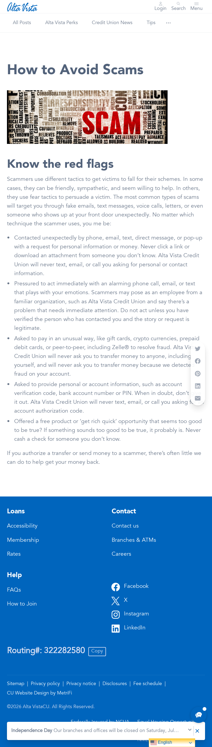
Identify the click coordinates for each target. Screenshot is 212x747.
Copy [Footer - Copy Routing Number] (97, 651)
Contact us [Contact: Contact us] (125, 526)
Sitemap (16, 684)
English (161, 742)
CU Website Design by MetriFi (39, 693)
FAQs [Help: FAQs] (14, 590)
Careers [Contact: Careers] (121, 554)
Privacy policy (46, 684)
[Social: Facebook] (130, 587)
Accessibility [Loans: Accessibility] (22, 526)
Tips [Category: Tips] (151, 23)
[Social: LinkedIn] (129, 628)
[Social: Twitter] (119, 601)
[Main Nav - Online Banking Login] (160, 6)
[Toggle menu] (196, 6)
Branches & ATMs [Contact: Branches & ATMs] (134, 540)
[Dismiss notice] (197, 731)
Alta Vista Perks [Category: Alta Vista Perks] (61, 23)
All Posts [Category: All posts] (22, 23)
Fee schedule (148, 684)
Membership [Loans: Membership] (23, 540)
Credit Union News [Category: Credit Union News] (112, 23)
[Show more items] (168, 23)
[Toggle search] (178, 6)
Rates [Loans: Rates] (14, 554)
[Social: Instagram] (130, 614)
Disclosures (115, 684)
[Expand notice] (190, 731)
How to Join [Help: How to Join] (22, 604)
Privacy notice (81, 684)
